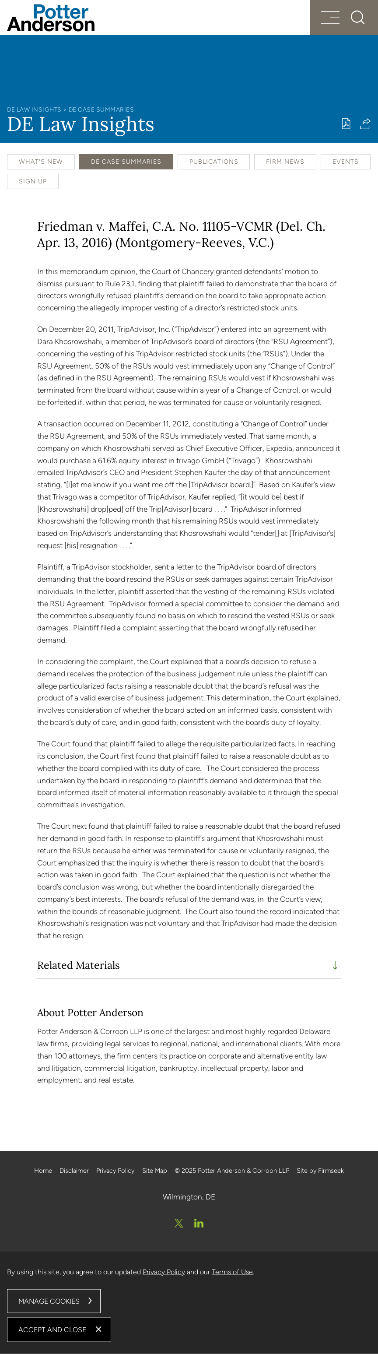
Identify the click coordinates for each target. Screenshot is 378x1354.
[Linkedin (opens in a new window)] (198, 1223)
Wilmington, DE (189, 1196)
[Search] (358, 18)
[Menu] (330, 19)
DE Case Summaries (101, 109)
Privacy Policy (115, 1171)
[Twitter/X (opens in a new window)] (179, 1223)
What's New (41, 161)
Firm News (285, 161)
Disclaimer (74, 1171)
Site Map (154, 1171)
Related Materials (78, 965)
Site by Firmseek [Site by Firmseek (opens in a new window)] (320, 1171)
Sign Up (33, 181)
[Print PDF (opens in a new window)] (346, 123)
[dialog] (189, 1303)
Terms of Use (232, 1271)
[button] (365, 123)
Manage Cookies (49, 1301)
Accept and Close (52, 1330)
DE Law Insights (34, 109)
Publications (213, 161)
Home (43, 1171)
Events (345, 161)
